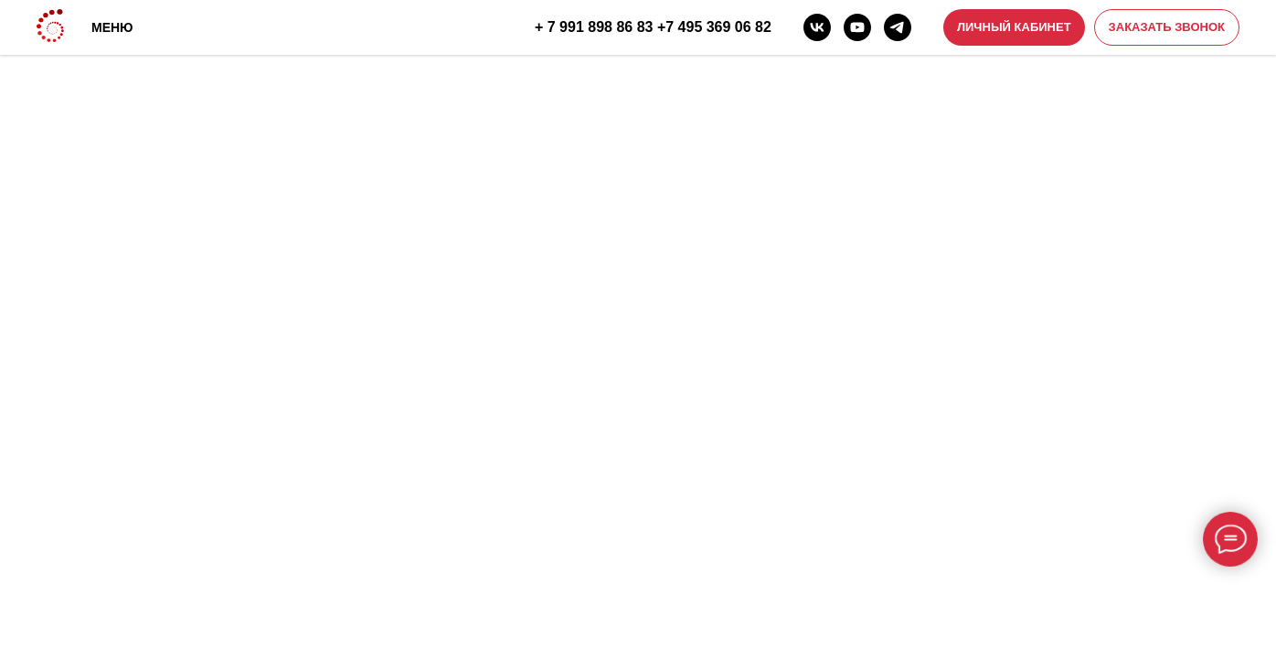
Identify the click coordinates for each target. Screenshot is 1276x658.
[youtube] (857, 27)
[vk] (817, 27)
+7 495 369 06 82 (714, 27)
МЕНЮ (112, 27)
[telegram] (897, 27)
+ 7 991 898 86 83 (594, 27)
